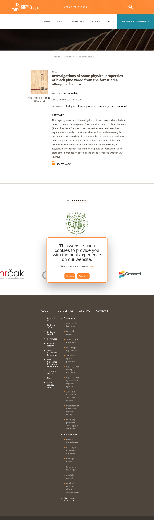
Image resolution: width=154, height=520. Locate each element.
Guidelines (78, 22)
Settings (70, 276)
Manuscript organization (71, 349)
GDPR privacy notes (50, 385)
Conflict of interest (70, 476)
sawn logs (103, 106)
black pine (70, 106)
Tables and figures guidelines (71, 358)
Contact (112, 22)
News (49, 378)
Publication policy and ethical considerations (72, 488)
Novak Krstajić (71, 93)
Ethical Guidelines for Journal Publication (52, 363)
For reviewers (70, 434)
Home (47, 22)
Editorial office (51, 326)
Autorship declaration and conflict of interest (72, 396)
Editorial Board (51, 333)
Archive (95, 22)
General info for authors (71, 324)
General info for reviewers (72, 441)
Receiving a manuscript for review (71, 450)
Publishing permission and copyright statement (72, 424)
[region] (77, 260)
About (60, 22)
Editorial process (70, 332)
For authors (69, 318)
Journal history (50, 345)
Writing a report (70, 460)
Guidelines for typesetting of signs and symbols (72, 382)
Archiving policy (51, 372)
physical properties (87, 106)
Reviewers (52, 339)
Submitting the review (71, 468)
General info (51, 319)
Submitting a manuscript (72, 341)
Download (64, 164)
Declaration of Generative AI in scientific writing (72, 410)
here (91, 266)
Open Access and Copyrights (52, 353)
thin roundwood (118, 106)
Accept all (83, 276)
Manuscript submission (69, 499)
